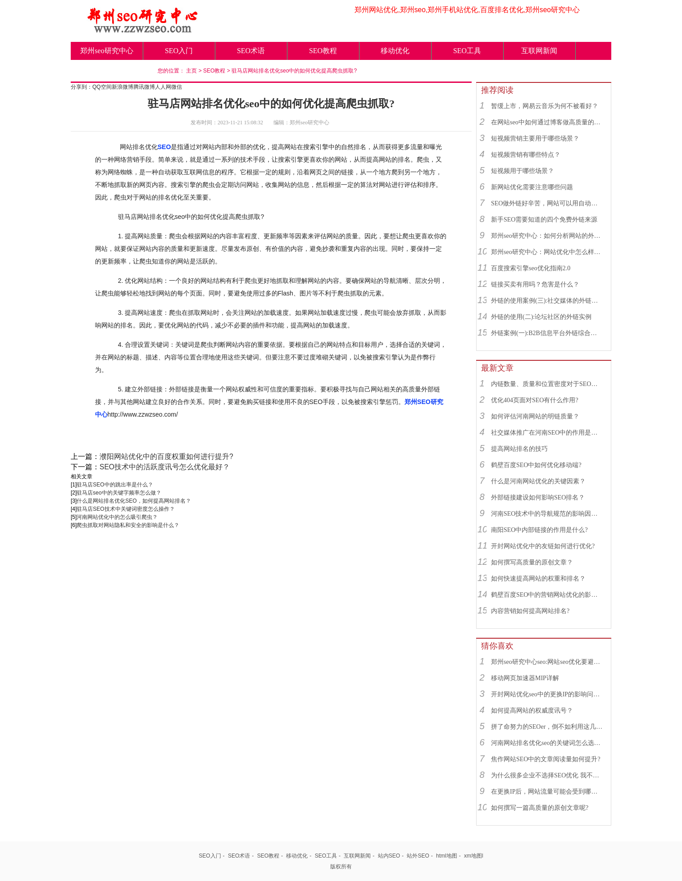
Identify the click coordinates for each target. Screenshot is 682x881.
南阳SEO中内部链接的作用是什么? (539, 530)
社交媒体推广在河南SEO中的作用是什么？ (547, 432)
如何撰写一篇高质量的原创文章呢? (539, 807)
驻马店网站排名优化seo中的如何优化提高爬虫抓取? (294, 71)
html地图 (446, 856)
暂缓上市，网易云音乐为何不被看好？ (544, 106)
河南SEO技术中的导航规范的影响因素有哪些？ (547, 513)
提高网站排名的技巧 (519, 448)
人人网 (163, 87)
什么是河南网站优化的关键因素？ (538, 481)
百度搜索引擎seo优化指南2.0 (530, 268)
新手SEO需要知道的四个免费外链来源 (544, 219)
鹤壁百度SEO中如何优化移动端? (536, 465)
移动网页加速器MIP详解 (525, 678)
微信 (176, 87)
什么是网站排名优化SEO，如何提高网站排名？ (134, 501)
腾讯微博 (144, 87)
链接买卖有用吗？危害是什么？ (535, 284)
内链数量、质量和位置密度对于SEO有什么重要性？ (547, 384)
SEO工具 (467, 50)
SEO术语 (251, 50)
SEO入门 (179, 50)
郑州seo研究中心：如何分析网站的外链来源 (547, 235)
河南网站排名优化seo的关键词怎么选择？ (547, 743)
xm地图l (473, 856)
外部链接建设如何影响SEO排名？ (538, 497)
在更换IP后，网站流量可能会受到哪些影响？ (547, 791)
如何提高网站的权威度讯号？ (532, 710)
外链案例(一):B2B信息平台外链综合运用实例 (547, 333)
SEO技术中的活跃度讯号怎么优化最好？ (165, 467)
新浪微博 (122, 87)
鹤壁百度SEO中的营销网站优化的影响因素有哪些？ (547, 594)
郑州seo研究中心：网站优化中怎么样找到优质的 (547, 252)
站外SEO (418, 856)
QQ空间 (102, 87)
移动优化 (395, 50)
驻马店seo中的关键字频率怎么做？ (119, 493)
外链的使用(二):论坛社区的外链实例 (541, 316)
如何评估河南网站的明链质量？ (535, 416)
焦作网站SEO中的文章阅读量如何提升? (545, 759)
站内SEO (389, 856)
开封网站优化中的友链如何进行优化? (543, 546)
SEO (164, 146)
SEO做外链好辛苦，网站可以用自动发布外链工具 (547, 203)
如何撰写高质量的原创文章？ (532, 562)
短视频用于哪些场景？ (522, 171)
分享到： (81, 87)
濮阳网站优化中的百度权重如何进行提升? (166, 456)
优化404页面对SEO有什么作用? (534, 400)
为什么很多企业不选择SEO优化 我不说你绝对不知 (547, 775)
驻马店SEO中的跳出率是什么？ (115, 484)
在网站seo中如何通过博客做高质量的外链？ (547, 122)
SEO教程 (323, 50)
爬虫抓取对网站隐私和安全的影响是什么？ (128, 525)
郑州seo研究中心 (106, 50)
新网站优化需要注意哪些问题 (532, 187)
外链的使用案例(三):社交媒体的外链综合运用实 (547, 300)
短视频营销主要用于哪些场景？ (535, 138)
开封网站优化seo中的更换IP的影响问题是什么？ (547, 694)
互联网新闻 (539, 50)
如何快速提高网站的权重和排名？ (538, 578)
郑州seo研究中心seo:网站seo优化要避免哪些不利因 (547, 661)
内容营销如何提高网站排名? (530, 611)
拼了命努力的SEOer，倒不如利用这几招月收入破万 (547, 726)
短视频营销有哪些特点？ (525, 154)
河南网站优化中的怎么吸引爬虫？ (117, 517)
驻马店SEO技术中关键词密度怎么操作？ (125, 509)
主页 (191, 71)
